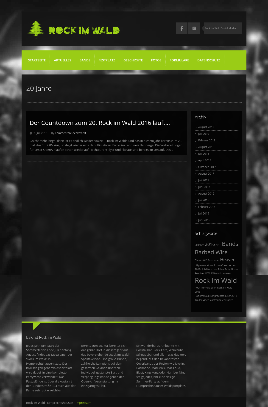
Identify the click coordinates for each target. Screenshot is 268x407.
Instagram (194, 28)
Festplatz (107, 62)
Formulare (179, 60)
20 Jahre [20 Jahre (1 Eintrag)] (199, 245)
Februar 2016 (206, 207)
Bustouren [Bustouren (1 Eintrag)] (213, 260)
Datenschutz (208, 60)
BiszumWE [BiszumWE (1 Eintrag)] (201, 260)
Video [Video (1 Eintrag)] (206, 300)
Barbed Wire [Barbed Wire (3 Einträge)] (211, 252)
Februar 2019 (206, 140)
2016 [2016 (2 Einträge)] (210, 244)
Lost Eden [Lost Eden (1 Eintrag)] (218, 269)
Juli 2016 (203, 200)
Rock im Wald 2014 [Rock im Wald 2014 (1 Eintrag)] (205, 287)
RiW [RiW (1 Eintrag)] (207, 273)
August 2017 (206, 174)
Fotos (156, 62)
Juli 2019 (203, 134)
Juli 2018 (203, 154)
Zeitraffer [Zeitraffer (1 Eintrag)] (227, 300)
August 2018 (206, 147)
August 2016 (206, 193)
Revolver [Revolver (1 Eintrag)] (200, 273)
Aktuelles (62, 60)
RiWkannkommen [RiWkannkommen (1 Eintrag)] (220, 273)
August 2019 (206, 127)
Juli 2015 (203, 213)
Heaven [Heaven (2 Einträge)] (227, 260)
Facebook (181, 28)
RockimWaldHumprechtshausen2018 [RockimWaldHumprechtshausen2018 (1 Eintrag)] (216, 295)
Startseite (37, 60)
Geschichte (133, 60)
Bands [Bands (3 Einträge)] (230, 244)
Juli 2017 (203, 180)
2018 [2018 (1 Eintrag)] (218, 245)
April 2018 (204, 160)
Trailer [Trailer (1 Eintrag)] (198, 300)
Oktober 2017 (207, 167)
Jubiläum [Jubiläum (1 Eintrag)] (207, 269)
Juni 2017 (204, 187)
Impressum (84, 403)
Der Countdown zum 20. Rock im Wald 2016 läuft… (100, 122)
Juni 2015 (204, 220)
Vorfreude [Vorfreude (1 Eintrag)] (215, 300)
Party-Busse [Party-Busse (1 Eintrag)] (231, 269)
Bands (84, 60)
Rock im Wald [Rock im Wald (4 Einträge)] (216, 280)
